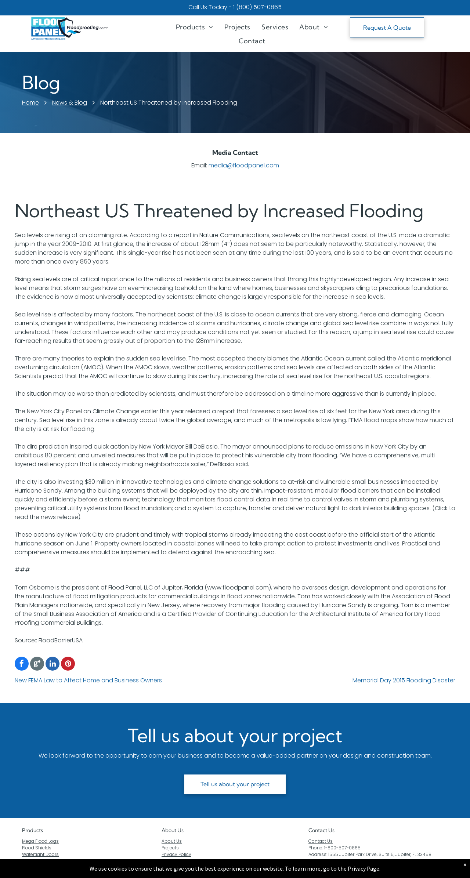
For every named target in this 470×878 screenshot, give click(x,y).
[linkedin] (52, 664)
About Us (173, 830)
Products (32, 830)
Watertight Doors (40, 854)
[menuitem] (194, 27)
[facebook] (22, 664)
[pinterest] (68, 664)
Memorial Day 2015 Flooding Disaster (403, 680)
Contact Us (320, 841)
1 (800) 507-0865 (257, 7)
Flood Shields (36, 848)
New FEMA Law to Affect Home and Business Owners (88, 680)
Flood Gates (35, 861)
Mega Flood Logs (40, 841)
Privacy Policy (176, 854)
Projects (170, 848)
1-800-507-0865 (342, 848)
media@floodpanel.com (244, 165)
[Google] (37, 664)
